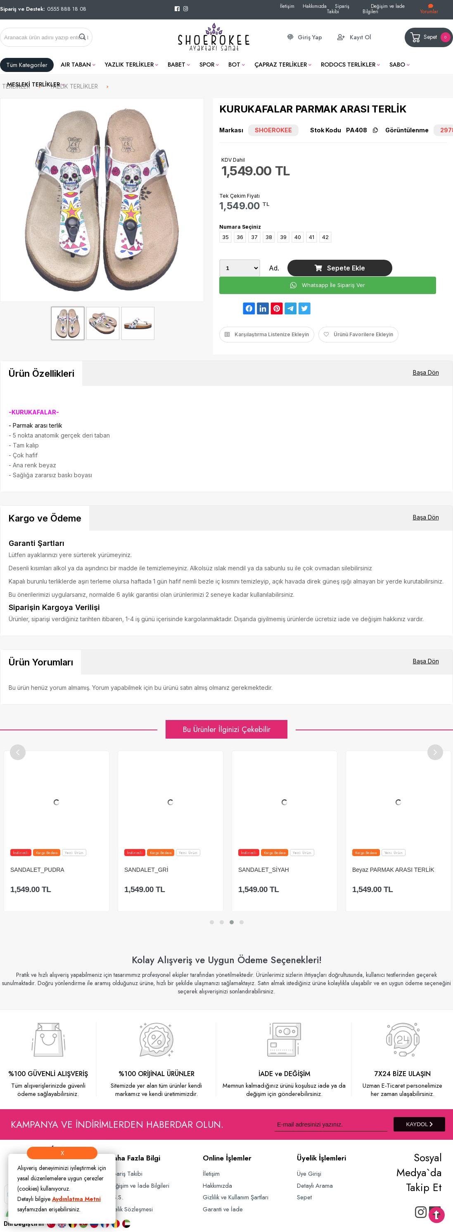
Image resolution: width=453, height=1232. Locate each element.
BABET (176, 64)
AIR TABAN (76, 64)
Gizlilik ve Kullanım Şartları (235, 1197)
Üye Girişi (309, 1173)
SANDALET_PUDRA (86, 869)
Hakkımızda (315, 6)
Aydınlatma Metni (76, 1199)
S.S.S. (115, 1197)
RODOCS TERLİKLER (348, 64)
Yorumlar (429, 9)
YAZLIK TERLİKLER (129, 64)
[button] (212, 922)
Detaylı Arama (315, 1185)
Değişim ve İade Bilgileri (384, 8)
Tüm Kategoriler (26, 64)
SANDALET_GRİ (195, 869)
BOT (234, 64)
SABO (397, 64)
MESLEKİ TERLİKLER (33, 84)
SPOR (206, 64)
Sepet (430, 37)
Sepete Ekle (340, 268)
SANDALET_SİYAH (312, 869)
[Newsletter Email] (331, 1124)
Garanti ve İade (223, 1209)
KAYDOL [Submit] (419, 1124)
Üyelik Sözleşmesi (130, 1209)
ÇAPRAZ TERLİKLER (280, 64)
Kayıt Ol (360, 37)
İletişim (287, 6)
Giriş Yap (310, 37)
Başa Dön (426, 372)
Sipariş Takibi (338, 8)
